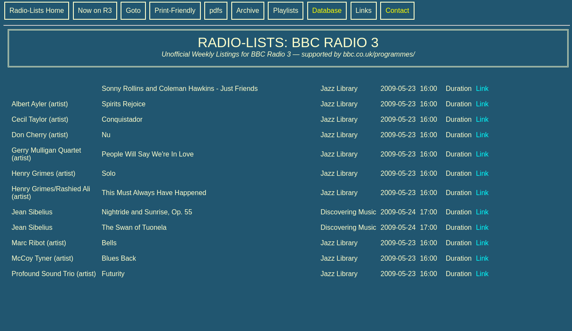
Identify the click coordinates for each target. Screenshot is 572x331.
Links (364, 10)
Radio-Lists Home (36, 10)
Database (327, 10)
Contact (397, 10)
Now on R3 (95, 10)
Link (482, 88)
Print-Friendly (174, 10)
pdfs (215, 10)
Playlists (285, 10)
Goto (133, 10)
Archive (247, 10)
